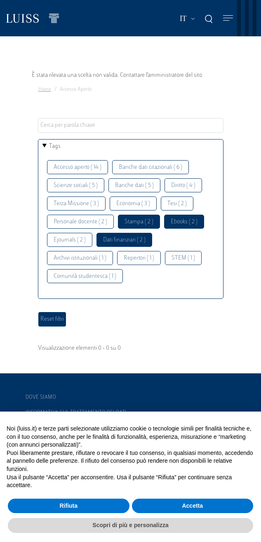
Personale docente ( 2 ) (80, 222)
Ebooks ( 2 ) (184, 222)
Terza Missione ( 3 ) (76, 204)
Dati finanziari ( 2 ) (124, 240)
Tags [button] (55, 146)
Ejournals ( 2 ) (70, 240)
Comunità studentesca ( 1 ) (85, 276)
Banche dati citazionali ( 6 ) (150, 167)
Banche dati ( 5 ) (134, 185)
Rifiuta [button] (68, 505)
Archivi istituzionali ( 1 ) (80, 258)
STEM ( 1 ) (183, 258)
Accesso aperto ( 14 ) (77, 167)
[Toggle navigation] (228, 18)
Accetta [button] (192, 505)
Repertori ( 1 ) (139, 258)
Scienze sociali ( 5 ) (76, 185)
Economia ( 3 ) (133, 204)
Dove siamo (41, 397)
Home (44, 89)
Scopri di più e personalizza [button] (130, 525)
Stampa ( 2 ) (139, 222)
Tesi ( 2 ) (177, 204)
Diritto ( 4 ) (183, 185)
